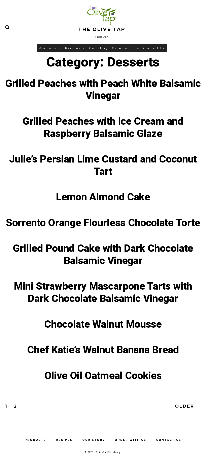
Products (50, 48)
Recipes (75, 48)
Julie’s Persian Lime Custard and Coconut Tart (103, 165)
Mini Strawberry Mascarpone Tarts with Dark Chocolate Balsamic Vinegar (103, 292)
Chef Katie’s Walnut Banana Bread (103, 350)
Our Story (98, 48)
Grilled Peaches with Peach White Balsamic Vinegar (103, 89)
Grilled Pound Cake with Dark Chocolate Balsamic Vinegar (103, 254)
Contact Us (154, 48)
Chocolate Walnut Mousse (103, 324)
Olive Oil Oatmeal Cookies (103, 375)
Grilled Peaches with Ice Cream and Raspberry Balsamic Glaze (103, 127)
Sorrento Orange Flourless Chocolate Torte (103, 222)
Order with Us (125, 48)
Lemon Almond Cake (103, 197)
